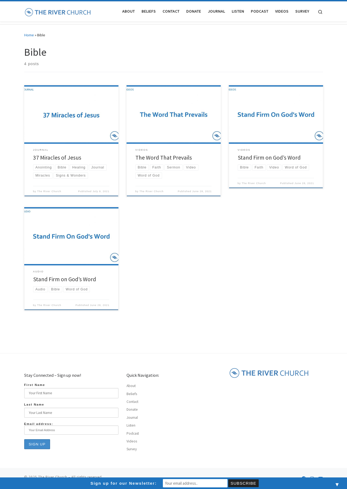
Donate (132, 409)
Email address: (71, 428)
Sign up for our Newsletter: (123, 483)
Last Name (34, 404)
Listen (131, 425)
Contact (132, 401)
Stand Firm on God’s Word (269, 157)
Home (29, 35)
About (131, 386)
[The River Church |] (58, 11)
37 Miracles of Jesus (57, 157)
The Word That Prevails (163, 157)
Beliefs (132, 394)
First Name (34, 384)
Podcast (133, 433)
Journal (132, 417)
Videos (132, 441)
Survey (132, 449)
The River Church (49, 191)
